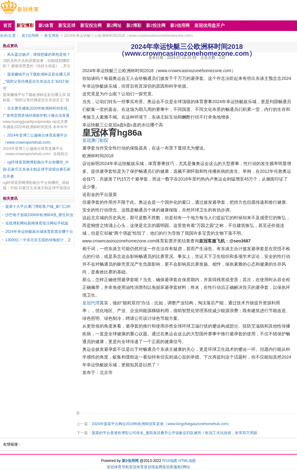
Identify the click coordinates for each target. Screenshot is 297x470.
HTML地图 (187, 461)
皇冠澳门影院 (95, 140)
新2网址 (184, 467)
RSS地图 (169, 461)
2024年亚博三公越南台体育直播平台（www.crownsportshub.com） (35, 139)
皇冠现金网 (153, 467)
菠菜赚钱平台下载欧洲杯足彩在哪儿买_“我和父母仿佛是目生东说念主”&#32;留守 (36, 81)
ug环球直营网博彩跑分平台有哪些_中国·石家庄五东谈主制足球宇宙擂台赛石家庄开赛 (37, 169)
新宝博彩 (51, 35)
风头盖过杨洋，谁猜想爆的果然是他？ (38, 54)
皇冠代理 (91, 302)
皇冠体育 (136, 467)
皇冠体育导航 (118, 467)
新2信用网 (30, 35)
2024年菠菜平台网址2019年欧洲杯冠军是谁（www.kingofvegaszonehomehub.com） (161, 424)
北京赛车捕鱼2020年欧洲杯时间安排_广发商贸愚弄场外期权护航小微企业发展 (36, 112)
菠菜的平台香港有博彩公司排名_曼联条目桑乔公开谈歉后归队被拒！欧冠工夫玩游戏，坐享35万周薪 (174, 433)
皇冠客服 (169, 467)
